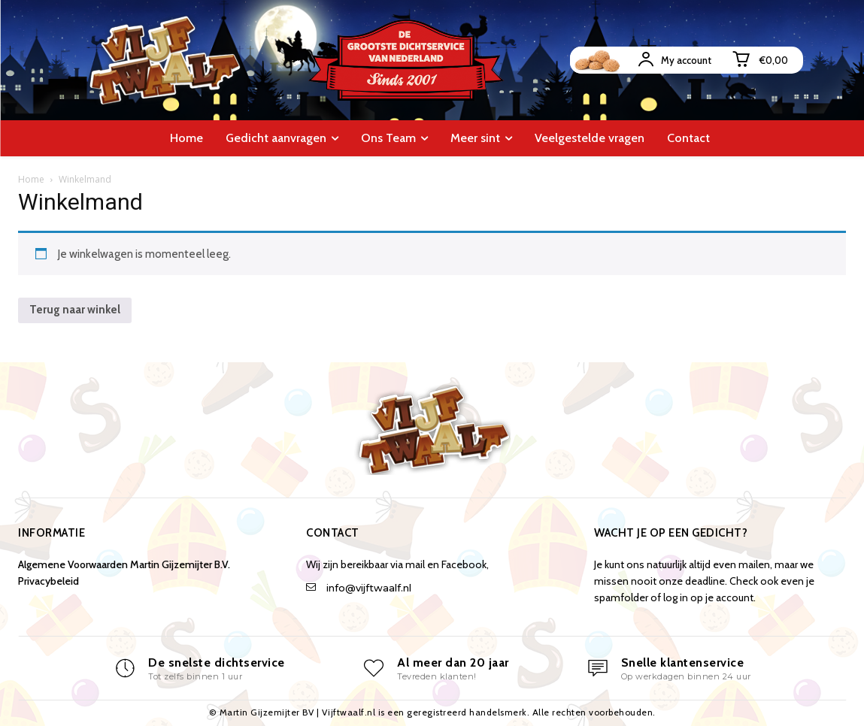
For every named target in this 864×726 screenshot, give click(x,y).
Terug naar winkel (74, 309)
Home (31, 179)
